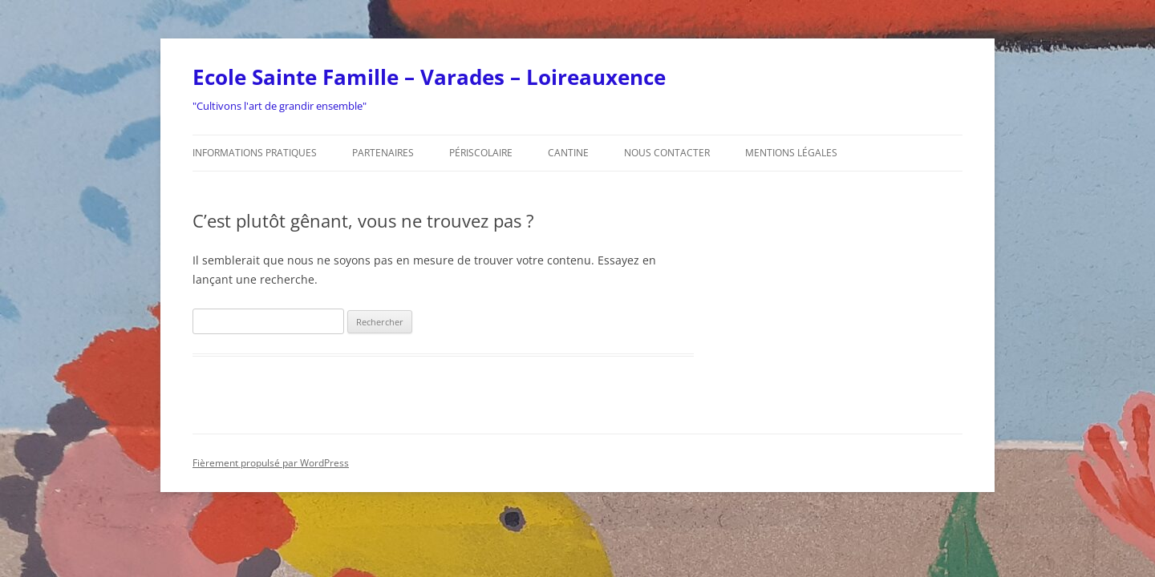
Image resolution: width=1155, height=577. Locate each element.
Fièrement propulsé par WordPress (270, 463)
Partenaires (383, 152)
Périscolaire (481, 152)
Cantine (568, 152)
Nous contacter (667, 152)
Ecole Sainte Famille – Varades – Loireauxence (429, 77)
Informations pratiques (254, 152)
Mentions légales (791, 152)
